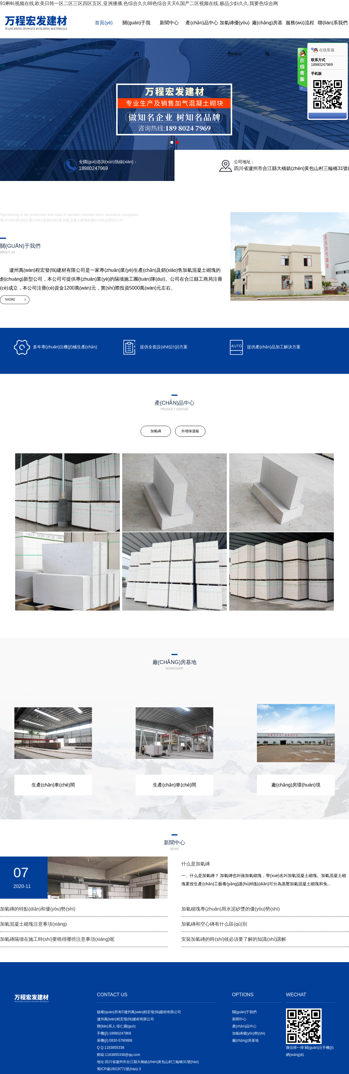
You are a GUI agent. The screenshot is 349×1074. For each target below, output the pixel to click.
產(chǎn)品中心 (201, 22)
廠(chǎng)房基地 (267, 38)
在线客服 (322, 50)
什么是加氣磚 (195, 863)
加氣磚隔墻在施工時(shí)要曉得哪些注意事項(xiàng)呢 (57, 939)
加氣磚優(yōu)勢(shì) (234, 38)
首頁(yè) (104, 22)
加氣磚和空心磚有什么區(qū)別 (214, 924)
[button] (171, 142)
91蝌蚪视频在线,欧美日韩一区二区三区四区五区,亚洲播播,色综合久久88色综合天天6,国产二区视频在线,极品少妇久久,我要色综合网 (139, 3)
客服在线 (302, 70)
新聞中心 (169, 22)
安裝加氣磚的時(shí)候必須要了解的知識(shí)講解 (233, 939)
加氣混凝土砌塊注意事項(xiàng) (33, 924)
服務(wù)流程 (300, 22)
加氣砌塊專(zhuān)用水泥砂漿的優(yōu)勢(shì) (230, 908)
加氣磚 (155, 431)
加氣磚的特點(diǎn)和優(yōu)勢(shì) (37, 908)
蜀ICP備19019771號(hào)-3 (119, 1069)
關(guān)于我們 (136, 38)
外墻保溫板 (190, 431)
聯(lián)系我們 (333, 22)
